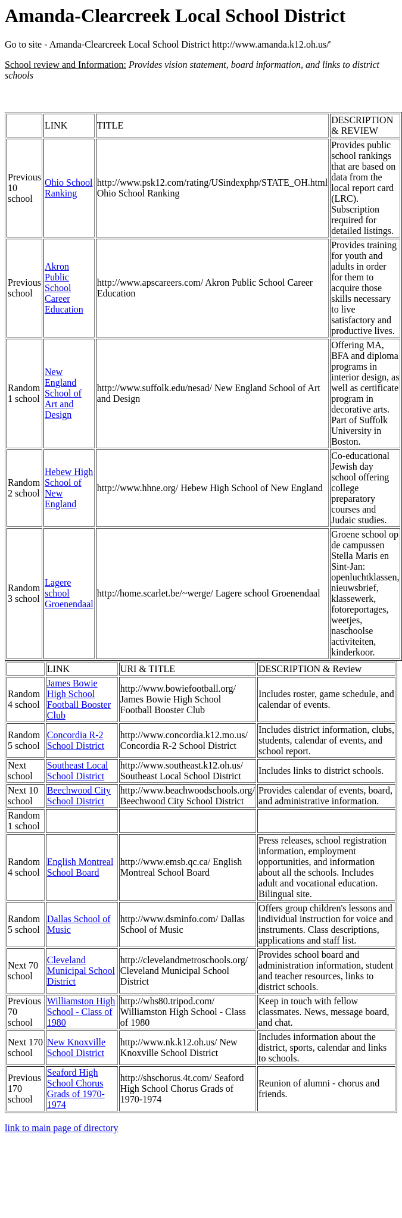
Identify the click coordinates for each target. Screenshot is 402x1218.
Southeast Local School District (77, 770)
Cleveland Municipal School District (81, 970)
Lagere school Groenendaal (69, 593)
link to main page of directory (62, 1128)
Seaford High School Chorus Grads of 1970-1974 (76, 1088)
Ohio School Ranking (68, 187)
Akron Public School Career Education (64, 287)
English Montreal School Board (80, 867)
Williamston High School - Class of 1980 (81, 1012)
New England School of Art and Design (63, 393)
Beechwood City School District (79, 795)
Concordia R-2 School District (75, 740)
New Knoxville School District (76, 1047)
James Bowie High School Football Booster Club (79, 699)
